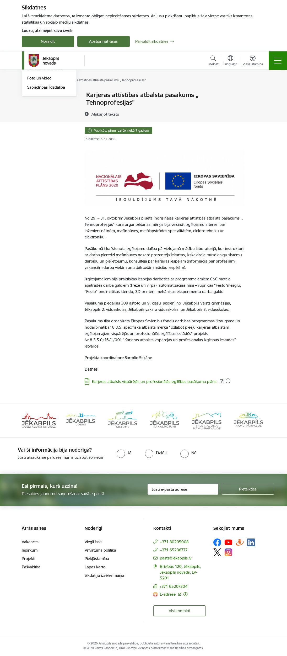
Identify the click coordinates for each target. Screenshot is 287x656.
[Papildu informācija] (185, 594)
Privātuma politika (100, 550)
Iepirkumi (30, 550)
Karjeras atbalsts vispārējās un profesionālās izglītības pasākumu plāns (155, 381)
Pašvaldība (31, 566)
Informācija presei (43, 122)
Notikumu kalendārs (45, 131)
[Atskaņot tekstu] (105, 114)
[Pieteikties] (248, 489)
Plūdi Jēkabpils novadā (47, 104)
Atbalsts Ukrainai (42, 113)
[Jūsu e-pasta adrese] (183, 489)
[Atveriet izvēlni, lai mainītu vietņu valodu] (230, 61)
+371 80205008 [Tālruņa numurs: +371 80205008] (174, 541)
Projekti (28, 558)
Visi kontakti (179, 610)
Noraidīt (48, 41)
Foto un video (39, 140)
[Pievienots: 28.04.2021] (228, 380)
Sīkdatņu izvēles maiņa (104, 575)
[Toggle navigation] (278, 60)
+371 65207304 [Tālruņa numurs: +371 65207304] (173, 586)
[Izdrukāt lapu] (257, 92)
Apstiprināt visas (103, 41)
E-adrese (168, 594)
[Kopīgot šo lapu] (257, 105)
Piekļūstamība (97, 558)
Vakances (30, 541)
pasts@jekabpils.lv (175, 558)
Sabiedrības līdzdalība (46, 149)
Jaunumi (34, 95)
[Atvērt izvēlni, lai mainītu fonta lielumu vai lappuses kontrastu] (253, 61)
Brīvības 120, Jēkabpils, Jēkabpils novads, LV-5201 (180, 572)
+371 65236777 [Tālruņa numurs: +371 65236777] (174, 549)
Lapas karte (95, 566)
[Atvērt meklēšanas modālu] (213, 61)
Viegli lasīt (93, 541)
